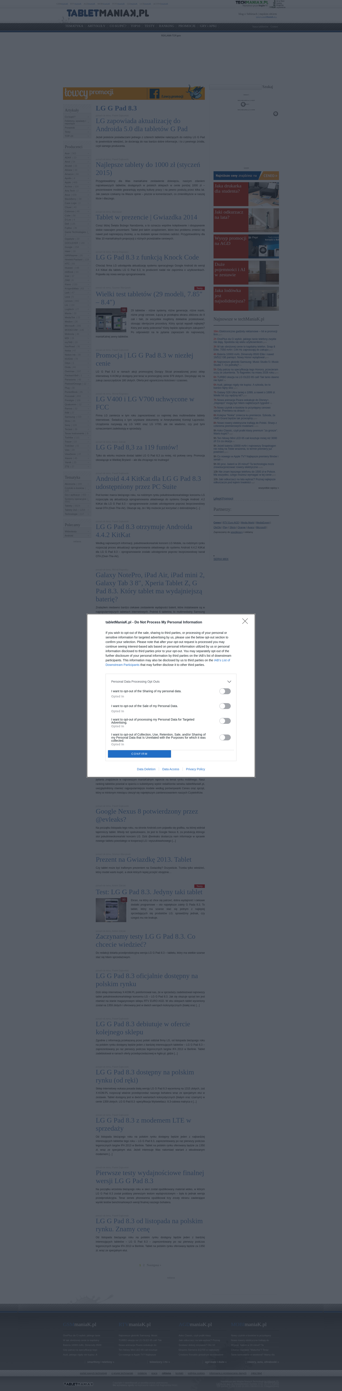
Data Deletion (146, 769)
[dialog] (171, 695)
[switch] (225, 691)
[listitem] (171, 681)
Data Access (170, 769)
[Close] (246, 622)
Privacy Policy (195, 769)
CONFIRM (139, 753)
